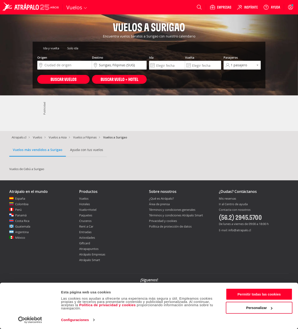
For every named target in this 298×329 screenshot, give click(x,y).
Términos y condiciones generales (172, 210)
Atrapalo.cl (19, 137)
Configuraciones (75, 320)
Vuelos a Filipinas (85, 137)
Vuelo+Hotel (87, 210)
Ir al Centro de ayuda (233, 204)
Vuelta (189, 57)
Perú (18, 210)
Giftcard (84, 243)
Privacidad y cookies (163, 221)
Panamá (21, 215)
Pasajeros (231, 57)
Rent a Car (86, 226)
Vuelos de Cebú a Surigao (26, 169)
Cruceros (85, 221)
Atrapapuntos (88, 249)
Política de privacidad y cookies (107, 305)
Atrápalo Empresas (92, 254)
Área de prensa (159, 204)
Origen (42, 57)
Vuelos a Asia (58, 137)
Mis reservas (227, 199)
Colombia (21, 204)
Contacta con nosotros (235, 210)
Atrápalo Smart (89, 260)
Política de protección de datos (170, 226)
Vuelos (37, 137)
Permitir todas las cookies (259, 294)
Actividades (87, 237)
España (20, 198)
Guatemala (22, 226)
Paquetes (85, 215)
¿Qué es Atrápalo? (161, 198)
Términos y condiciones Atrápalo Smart (176, 215)
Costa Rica (22, 221)
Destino (97, 57)
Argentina (22, 232)
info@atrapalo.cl (239, 230)
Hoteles (84, 204)
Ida (151, 57)
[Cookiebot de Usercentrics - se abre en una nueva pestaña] (30, 319)
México (20, 237)
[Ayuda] (271, 7)
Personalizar (259, 308)
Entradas (85, 232)
